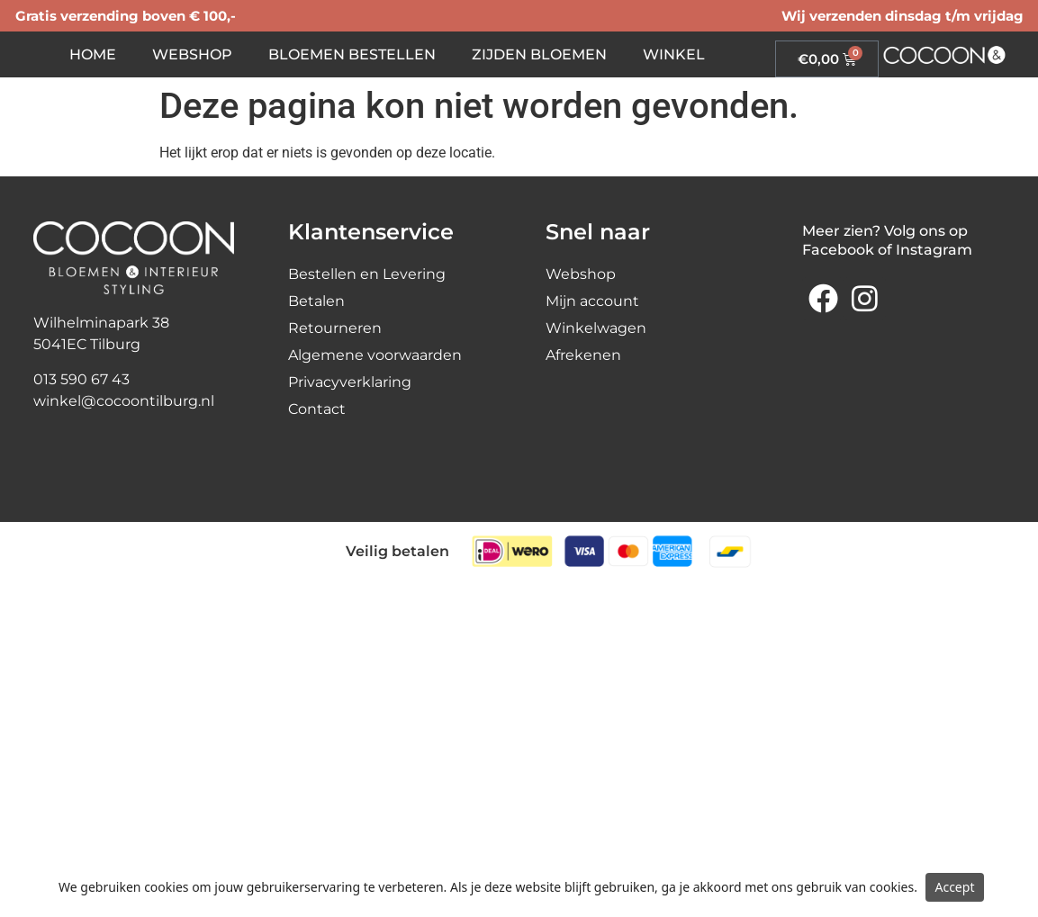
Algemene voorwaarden (375, 355)
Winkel (674, 54)
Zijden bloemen (539, 54)
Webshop (192, 54)
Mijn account (592, 301)
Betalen (316, 301)
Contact (317, 409)
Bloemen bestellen (352, 54)
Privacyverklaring (349, 382)
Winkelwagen (596, 328)
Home (92, 54)
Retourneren (335, 328)
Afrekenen (583, 355)
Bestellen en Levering (367, 274)
